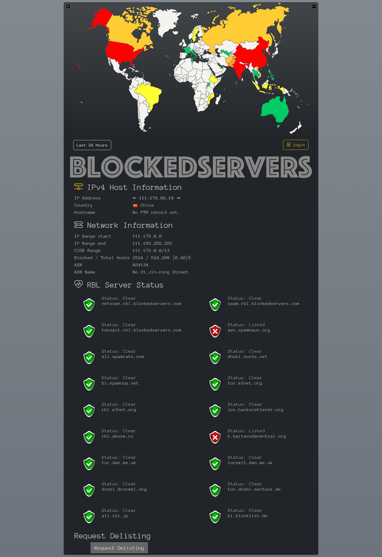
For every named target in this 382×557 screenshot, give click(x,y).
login (295, 144)
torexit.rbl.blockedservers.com (141, 330)
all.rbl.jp (115, 515)
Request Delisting (119, 548)
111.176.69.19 (156, 198)
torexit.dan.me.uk (250, 462)
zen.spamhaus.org (249, 330)
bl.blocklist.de (248, 515)
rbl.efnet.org (119, 409)
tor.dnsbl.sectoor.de (254, 489)
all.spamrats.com (123, 356)
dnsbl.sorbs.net (248, 356)
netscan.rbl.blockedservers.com (141, 303)
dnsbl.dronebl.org (124, 489)
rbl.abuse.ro (118, 436)
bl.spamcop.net (120, 383)
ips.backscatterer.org (256, 409)
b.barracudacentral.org (257, 436)
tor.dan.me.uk (119, 462)
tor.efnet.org (245, 383)
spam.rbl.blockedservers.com (263, 303)
